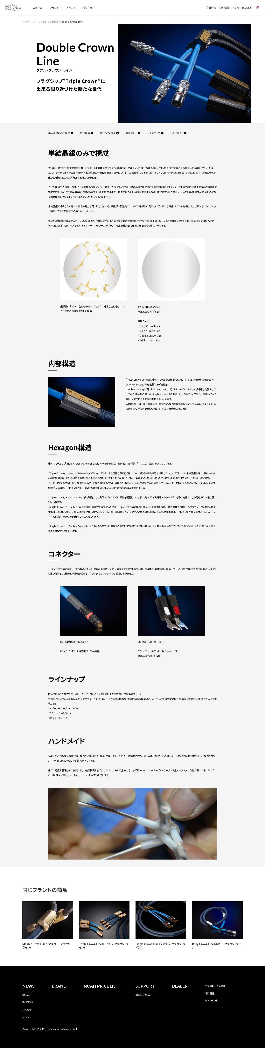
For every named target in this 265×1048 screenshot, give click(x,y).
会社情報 (211, 7)
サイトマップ (211, 1001)
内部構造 (85, 133)
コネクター (131, 133)
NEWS (28, 986)
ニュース (37, 8)
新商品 (26, 994)
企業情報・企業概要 (215, 986)
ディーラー (89, 8)
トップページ (28, 22)
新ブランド (27, 1002)
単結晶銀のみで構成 (59, 133)
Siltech (54, 22)
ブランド (54, 8)
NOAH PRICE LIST (243, 7)
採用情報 (224, 7)
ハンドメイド (177, 133)
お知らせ (26, 1009)
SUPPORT (145, 986)
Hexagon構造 (107, 133)
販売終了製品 (143, 994)
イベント (71, 8)
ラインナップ (153, 133)
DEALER (179, 986)
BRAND (59, 986)
